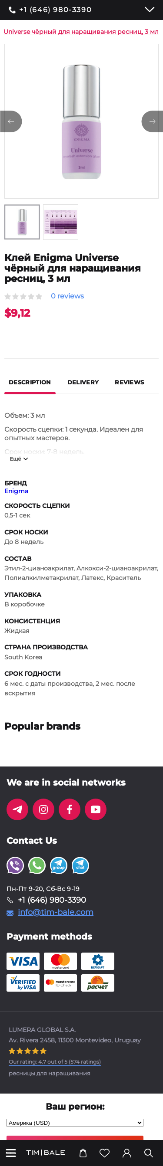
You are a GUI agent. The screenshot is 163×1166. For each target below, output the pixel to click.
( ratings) (55, 1061)
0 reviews (67, 296)
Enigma (16, 491)
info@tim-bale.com (55, 912)
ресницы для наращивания (49, 1073)
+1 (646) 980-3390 (55, 10)
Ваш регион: (75, 1106)
